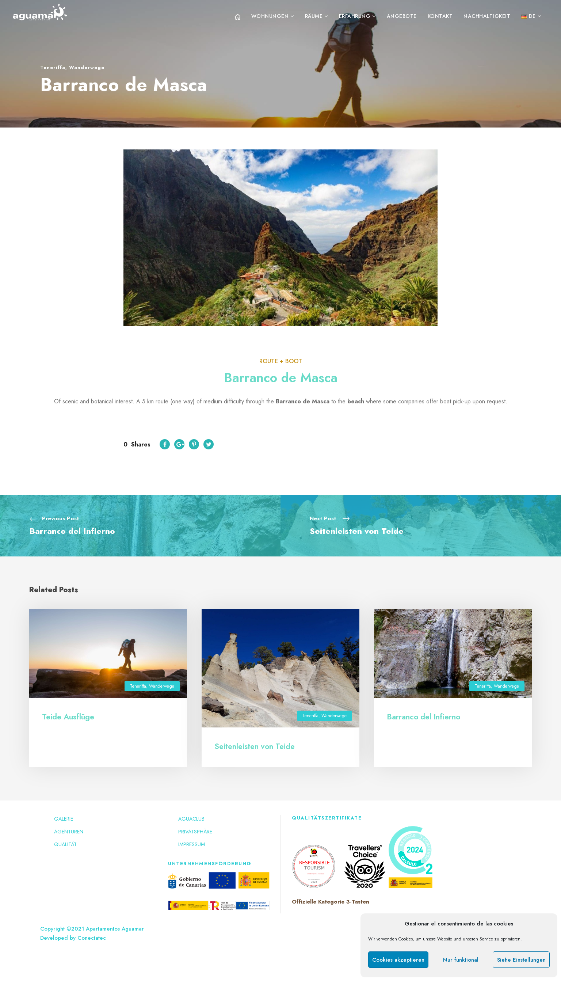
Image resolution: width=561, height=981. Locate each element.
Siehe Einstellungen (521, 960)
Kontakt (440, 16)
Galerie (63, 818)
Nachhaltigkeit (486, 16)
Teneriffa (52, 67)
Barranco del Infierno (423, 716)
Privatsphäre (195, 831)
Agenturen (68, 831)
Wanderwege (86, 67)
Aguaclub (191, 818)
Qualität (65, 844)
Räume (314, 16)
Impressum (191, 844)
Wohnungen (270, 16)
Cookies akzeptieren (398, 960)
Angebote (402, 16)
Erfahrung (355, 16)
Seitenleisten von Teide (254, 746)
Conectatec (91, 938)
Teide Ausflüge (68, 716)
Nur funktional (460, 960)
